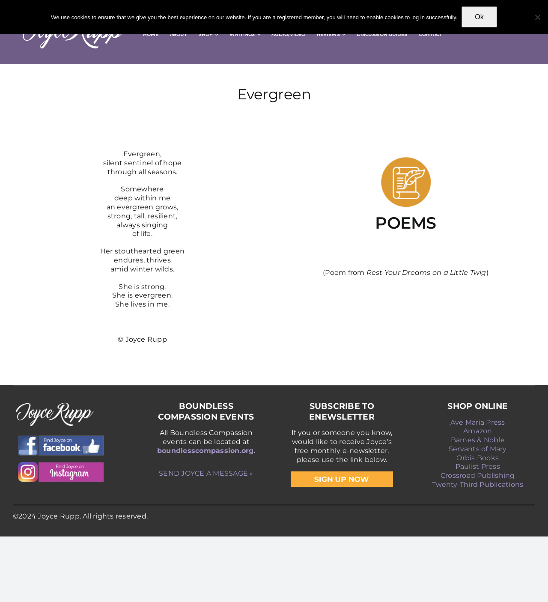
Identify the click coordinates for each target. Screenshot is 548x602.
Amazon (477, 431)
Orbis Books (477, 458)
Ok (479, 17)
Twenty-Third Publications (477, 484)
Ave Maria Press (477, 422)
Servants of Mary (478, 449)
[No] (537, 17)
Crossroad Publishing (478, 475)
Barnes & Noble (478, 440)
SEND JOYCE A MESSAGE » (206, 473)
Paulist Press (478, 466)
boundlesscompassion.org (205, 451)
